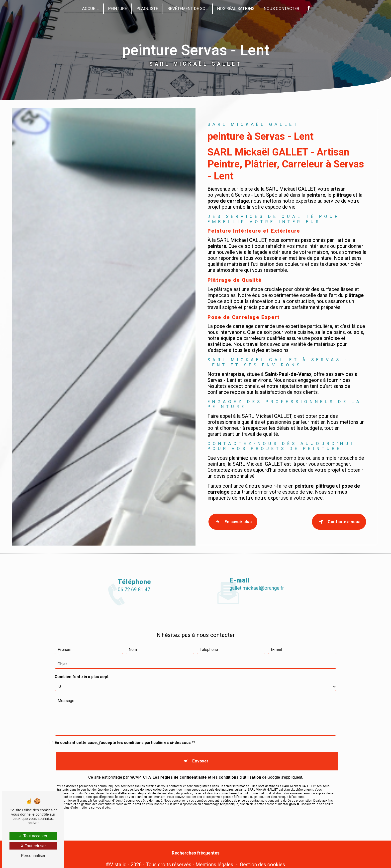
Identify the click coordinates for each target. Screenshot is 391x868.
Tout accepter (33, 836)
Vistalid (118, 857)
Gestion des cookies (262, 857)
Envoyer (200, 732)
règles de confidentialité (183, 745)
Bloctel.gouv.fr (288, 772)
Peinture (117, 8)
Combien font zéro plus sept (81, 650)
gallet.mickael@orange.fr (256, 562)
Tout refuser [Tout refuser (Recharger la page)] (33, 846)
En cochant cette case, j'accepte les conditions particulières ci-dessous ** (125, 716)
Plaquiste (147, 8)
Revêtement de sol (188, 8)
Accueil (90, 8)
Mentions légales (214, 857)
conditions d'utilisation (240, 745)
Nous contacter (281, 8)
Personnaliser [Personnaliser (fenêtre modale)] (33, 856)
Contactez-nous (339, 520)
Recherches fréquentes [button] (195, 845)
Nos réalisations (235, 8)
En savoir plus (232, 520)
